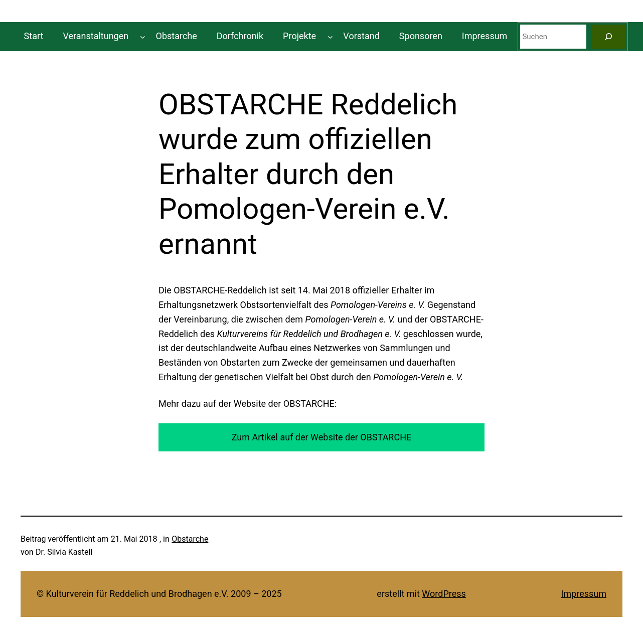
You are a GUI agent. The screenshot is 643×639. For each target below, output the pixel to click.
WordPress (443, 593)
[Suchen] (608, 37)
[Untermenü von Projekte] (330, 36)
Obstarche (190, 539)
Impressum (583, 593)
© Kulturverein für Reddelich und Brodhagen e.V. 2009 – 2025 (159, 593)
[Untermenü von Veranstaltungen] (142, 36)
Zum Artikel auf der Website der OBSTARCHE (322, 437)
